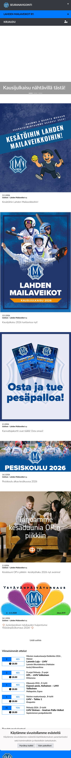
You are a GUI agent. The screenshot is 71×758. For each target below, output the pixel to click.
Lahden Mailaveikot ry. (37, 14)
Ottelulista (9, 648)
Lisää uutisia (35, 569)
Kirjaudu (35, 21)
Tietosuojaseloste (11, 696)
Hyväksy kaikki (26, 745)
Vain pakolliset (45, 745)
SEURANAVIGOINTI (37, 4)
